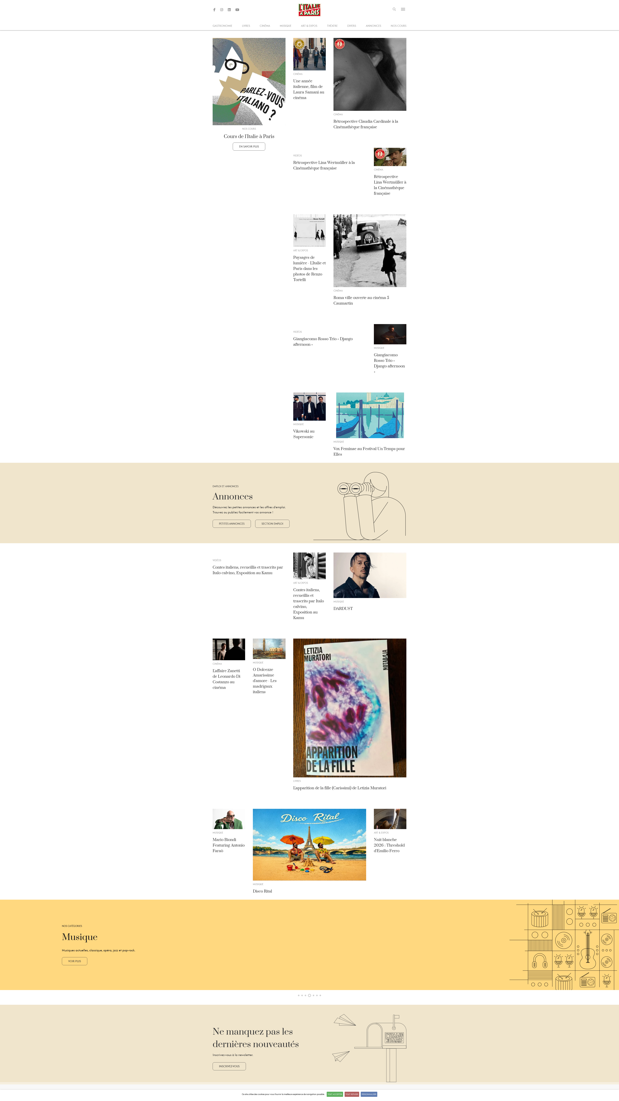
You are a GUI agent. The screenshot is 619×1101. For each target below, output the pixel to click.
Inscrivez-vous (229, 1066)
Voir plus (74, 961)
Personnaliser (369, 1094)
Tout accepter (335, 1094)
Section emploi (272, 524)
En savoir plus (249, 146)
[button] (298, 995)
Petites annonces (232, 524)
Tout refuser (352, 1094)
